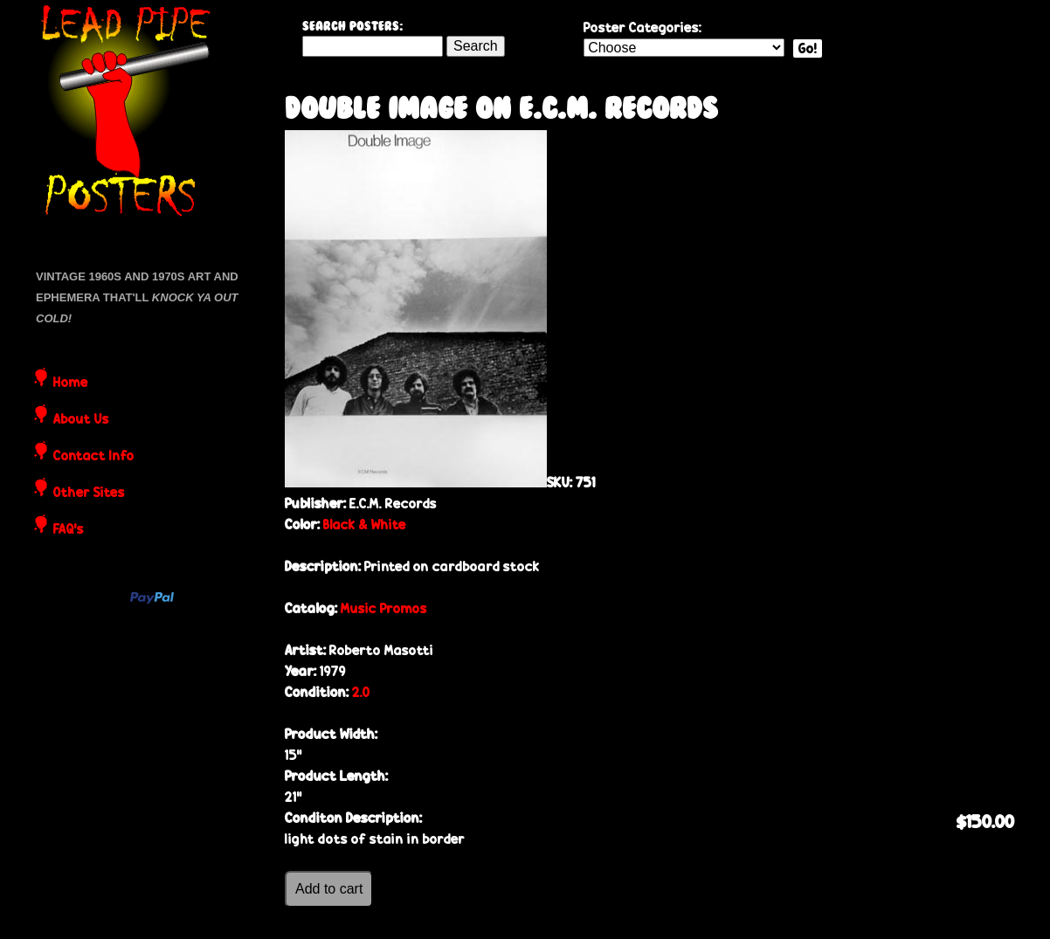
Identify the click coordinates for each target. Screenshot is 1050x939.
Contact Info (94, 457)
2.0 (361, 692)
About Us (81, 420)
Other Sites (89, 493)
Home (70, 383)
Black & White (364, 524)
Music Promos (384, 608)
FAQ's (68, 530)
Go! (807, 48)
